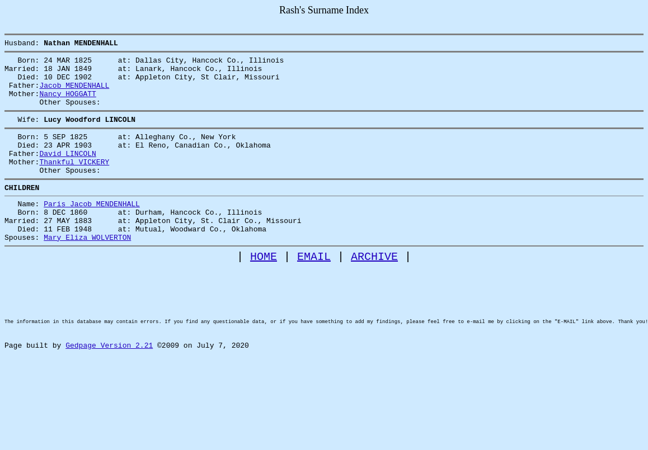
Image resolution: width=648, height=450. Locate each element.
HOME (263, 289)
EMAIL (314, 289)
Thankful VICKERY (74, 182)
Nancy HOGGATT (67, 103)
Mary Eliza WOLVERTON (87, 269)
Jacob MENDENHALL (74, 93)
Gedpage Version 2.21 (109, 397)
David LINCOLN (67, 172)
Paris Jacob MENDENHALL (92, 229)
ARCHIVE (374, 289)
